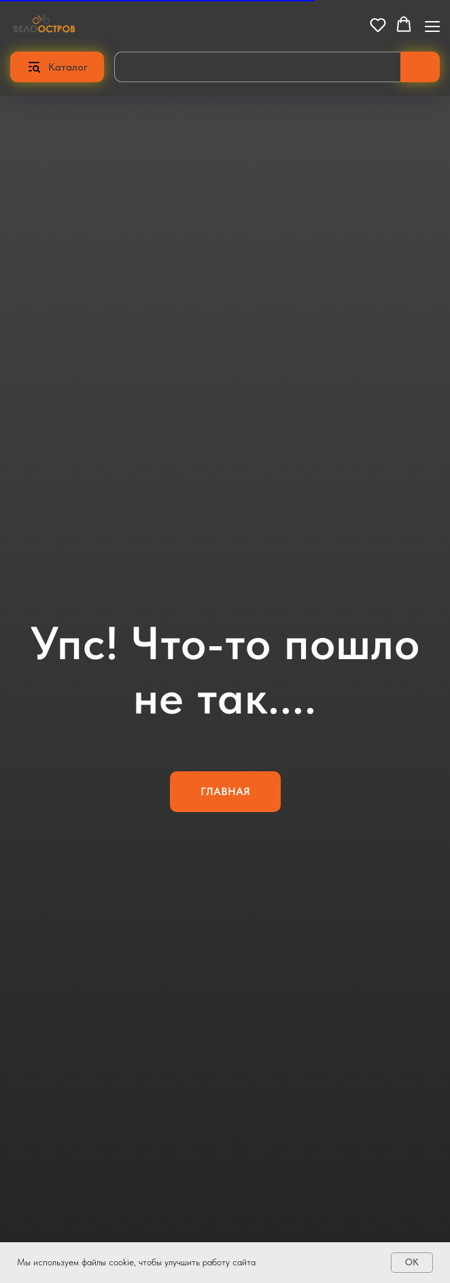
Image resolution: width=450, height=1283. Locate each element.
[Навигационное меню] (432, 25)
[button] (378, 24)
